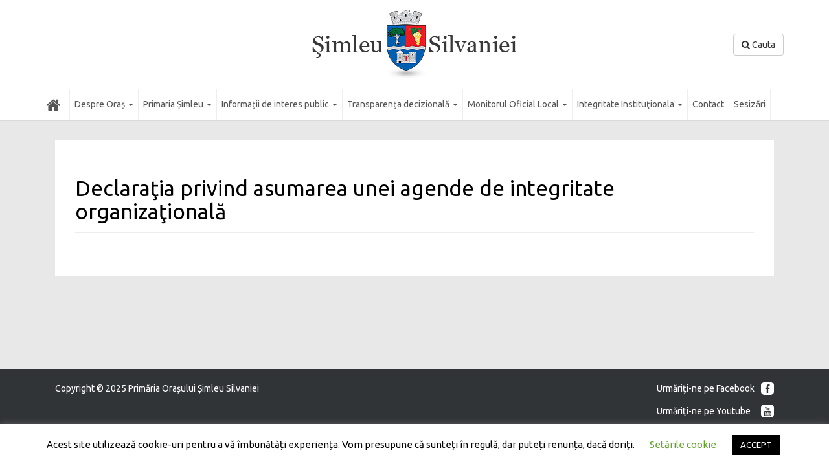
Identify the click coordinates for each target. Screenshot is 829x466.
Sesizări (750, 104)
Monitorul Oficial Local (517, 104)
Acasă (53, 104)
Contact (708, 104)
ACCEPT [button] (756, 444)
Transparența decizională (402, 104)
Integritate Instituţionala (630, 104)
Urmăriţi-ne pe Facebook (715, 388)
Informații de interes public (279, 104)
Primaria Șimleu (177, 104)
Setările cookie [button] (683, 444)
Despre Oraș (103, 104)
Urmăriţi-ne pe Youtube (715, 411)
